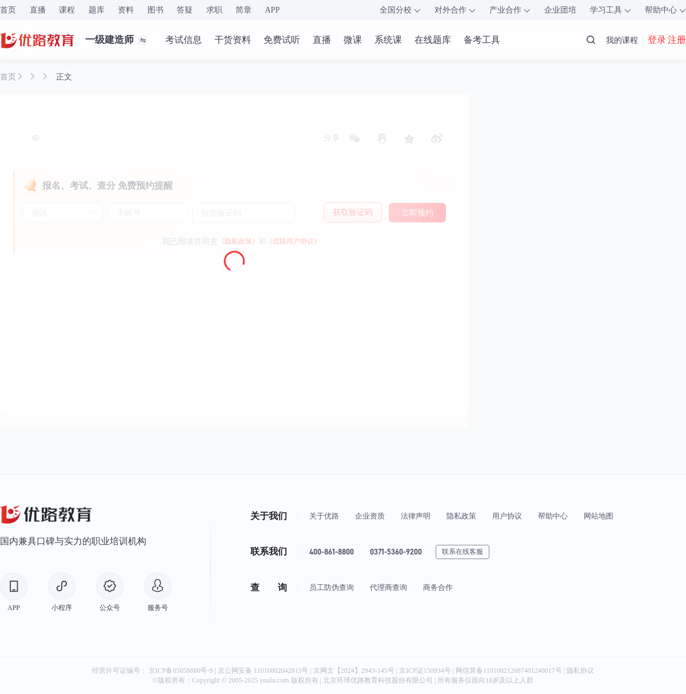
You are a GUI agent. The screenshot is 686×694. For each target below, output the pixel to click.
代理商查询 (388, 587)
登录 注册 (667, 40)
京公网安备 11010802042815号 (264, 671)
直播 (38, 10)
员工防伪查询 (331, 587)
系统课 (388, 40)
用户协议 (507, 516)
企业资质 (370, 516)
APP (272, 10)
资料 (126, 10)
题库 (97, 10)
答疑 (185, 10)
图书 (155, 10)
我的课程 (622, 40)
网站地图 (598, 516)
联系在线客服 (462, 552)
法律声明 (415, 516)
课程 (67, 10)
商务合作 (438, 587)
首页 (8, 10)
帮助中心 (553, 516)
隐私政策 (461, 516)
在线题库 (432, 40)
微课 (353, 40)
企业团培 (560, 10)
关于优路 (324, 516)
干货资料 (232, 40)
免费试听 (282, 40)
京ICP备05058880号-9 (181, 671)
